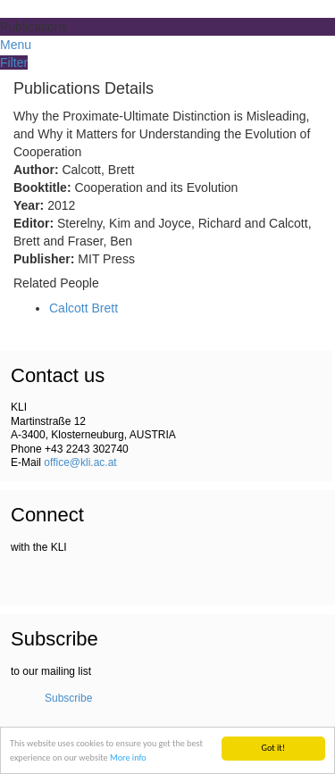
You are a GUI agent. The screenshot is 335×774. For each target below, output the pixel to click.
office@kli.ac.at (80, 462)
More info (128, 757)
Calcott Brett (83, 308)
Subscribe (68, 698)
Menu (15, 44)
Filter (14, 62)
